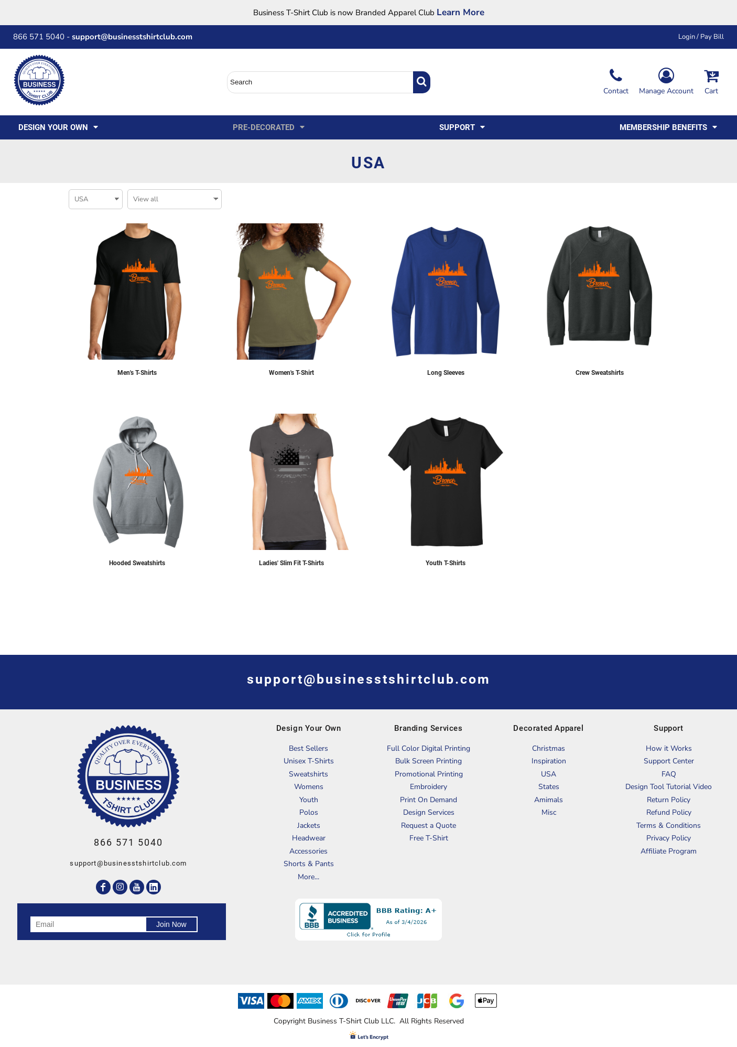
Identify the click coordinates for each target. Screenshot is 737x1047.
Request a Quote (428, 825)
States (548, 787)
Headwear (309, 838)
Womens (308, 787)
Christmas (548, 748)
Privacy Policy (668, 838)
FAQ (669, 774)
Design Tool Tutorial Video (668, 787)
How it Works (669, 748)
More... (308, 877)
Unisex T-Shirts (309, 761)
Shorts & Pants (309, 864)
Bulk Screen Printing (428, 761)
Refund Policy (668, 812)
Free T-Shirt (428, 838)
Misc (548, 812)
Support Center (669, 761)
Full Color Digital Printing (428, 748)
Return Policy (668, 800)
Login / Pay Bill (701, 36)
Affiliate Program (669, 851)
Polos (308, 812)
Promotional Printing (429, 774)
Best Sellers (308, 748)
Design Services (428, 812)
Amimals (548, 800)
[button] (59, 127)
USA (548, 774)
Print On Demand (428, 800)
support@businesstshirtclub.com (136, 36)
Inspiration (549, 761)
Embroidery (428, 787)
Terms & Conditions (668, 825)
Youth (308, 800)
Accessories (308, 851)
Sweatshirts (308, 774)
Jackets (308, 825)
